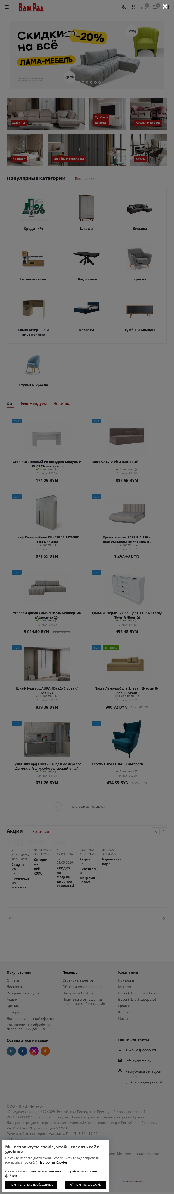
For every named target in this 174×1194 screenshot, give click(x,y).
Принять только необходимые (31, 1184)
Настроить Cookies (53, 1162)
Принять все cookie (86, 1184)
